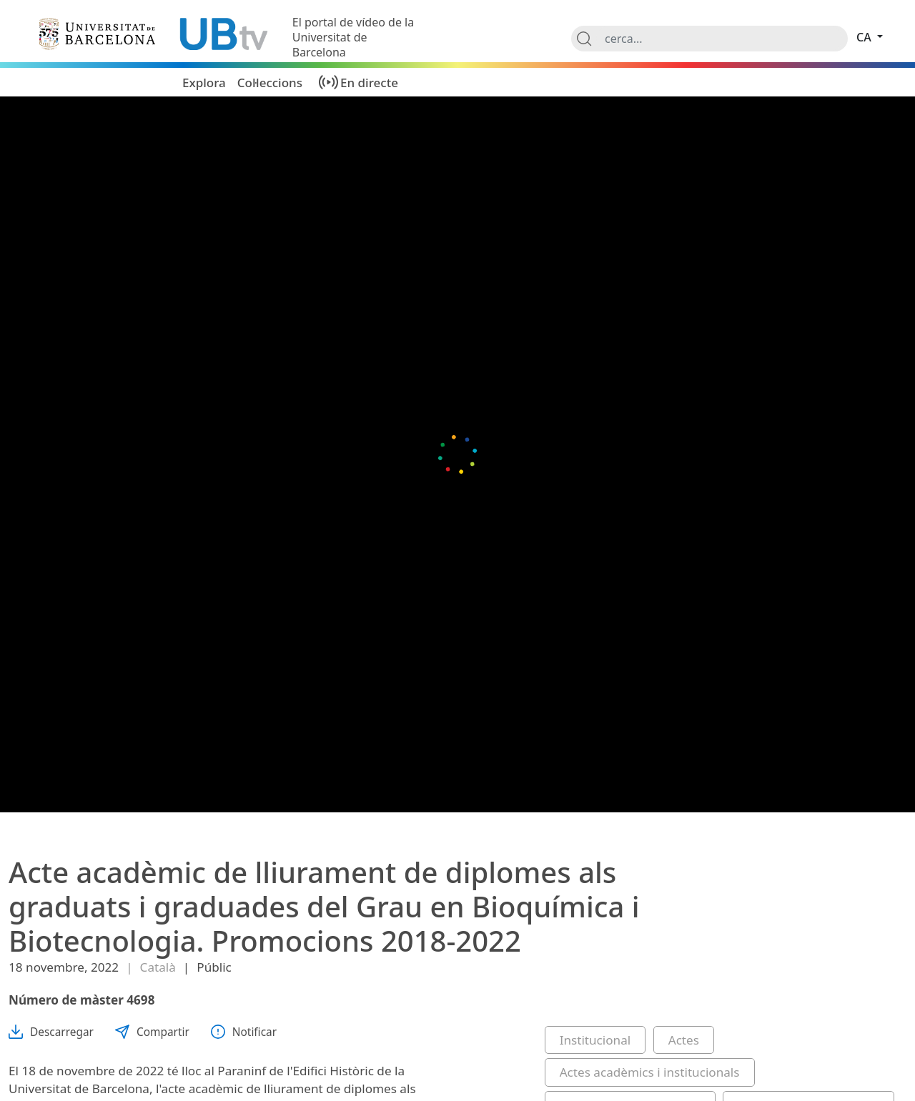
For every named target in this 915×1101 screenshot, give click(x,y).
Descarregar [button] (51, 1032)
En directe (369, 82)
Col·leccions (269, 82)
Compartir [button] (152, 1032)
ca (865, 37)
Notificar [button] (244, 1032)
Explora (204, 82)
